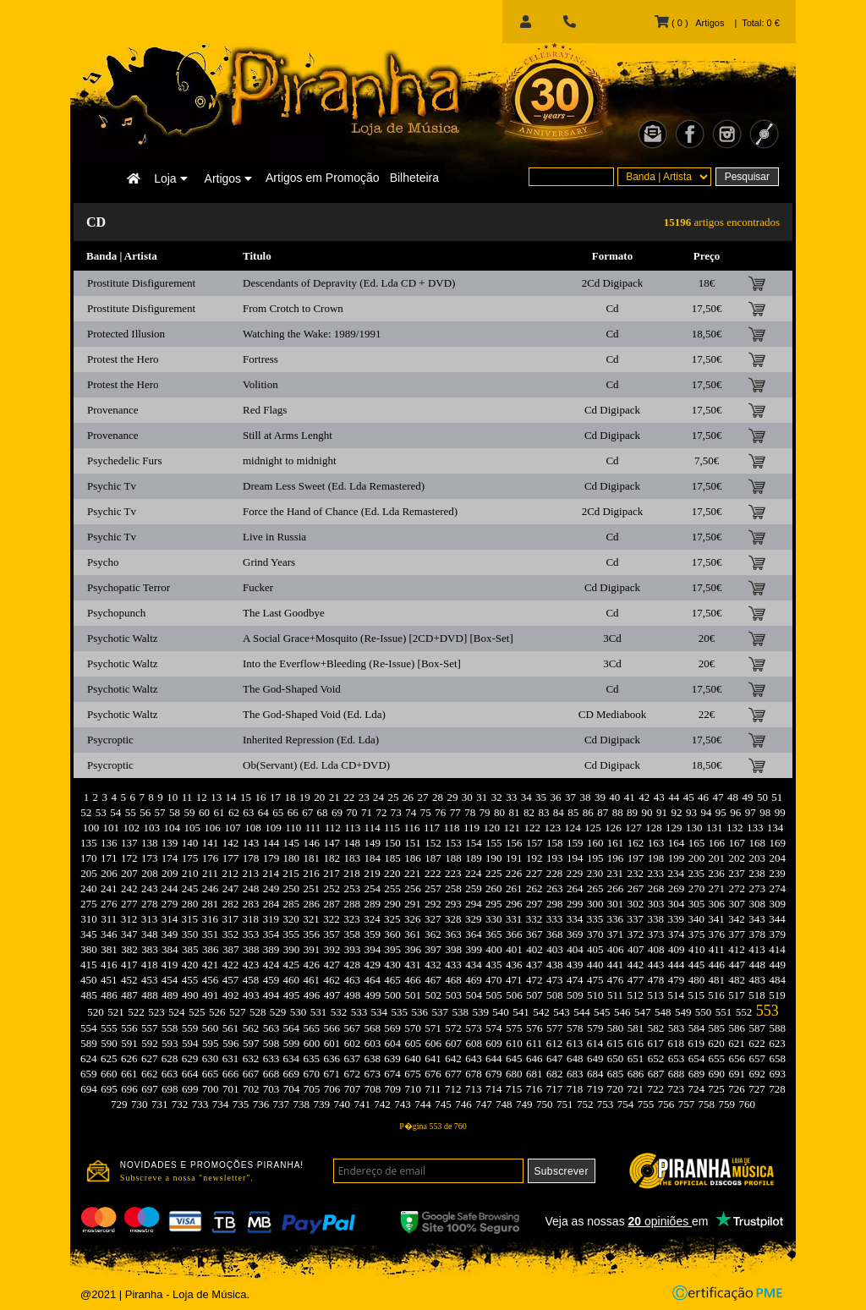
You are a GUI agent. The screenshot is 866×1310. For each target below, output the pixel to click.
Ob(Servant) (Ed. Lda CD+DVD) (316, 765)
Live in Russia (274, 536)
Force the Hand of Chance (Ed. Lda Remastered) (350, 511)
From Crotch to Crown (293, 308)
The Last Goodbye (284, 612)
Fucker (258, 587)
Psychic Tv (111, 486)
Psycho (103, 562)
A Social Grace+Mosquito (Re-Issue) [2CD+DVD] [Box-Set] (378, 638)
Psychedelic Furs (124, 460)
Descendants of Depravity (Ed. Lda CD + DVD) (349, 283)
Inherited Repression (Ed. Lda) (311, 739)
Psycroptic (110, 739)
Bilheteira (414, 177)
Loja (170, 178)
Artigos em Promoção (323, 177)
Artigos (228, 178)
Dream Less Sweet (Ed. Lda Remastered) (334, 486)
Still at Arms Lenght (287, 435)
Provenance (113, 409)
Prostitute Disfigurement (141, 283)
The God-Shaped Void (292, 688)
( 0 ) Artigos (689, 23)
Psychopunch (116, 612)
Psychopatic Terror (128, 587)
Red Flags (265, 409)
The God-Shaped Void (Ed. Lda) (314, 714)
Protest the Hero (122, 359)
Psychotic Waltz (122, 638)
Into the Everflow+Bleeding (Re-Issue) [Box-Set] (352, 663)
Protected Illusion (126, 333)
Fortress (260, 359)
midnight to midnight (290, 460)
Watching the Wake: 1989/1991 (312, 333)
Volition (260, 384)
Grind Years (269, 562)
